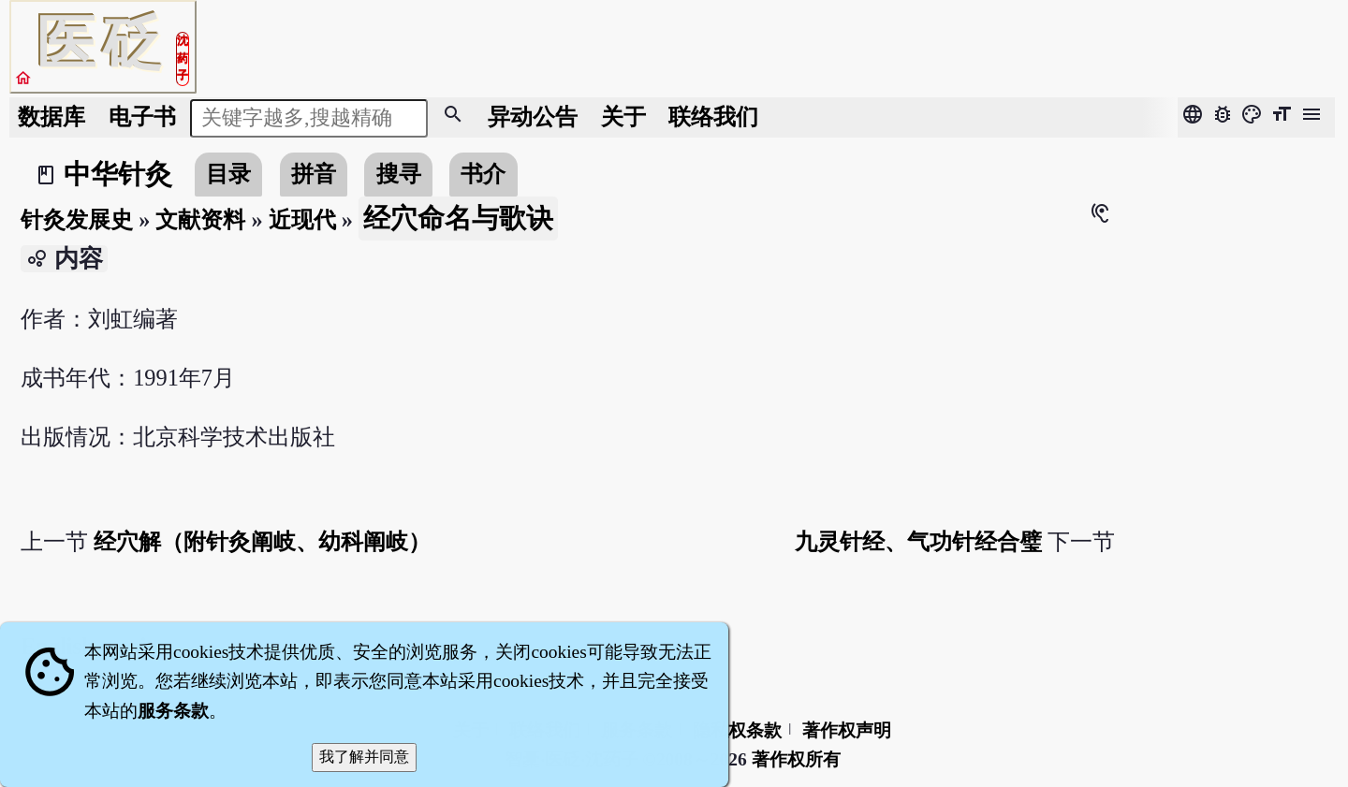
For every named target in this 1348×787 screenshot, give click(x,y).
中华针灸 (118, 174)
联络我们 (713, 116)
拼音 (313, 173)
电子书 (142, 116)
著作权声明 (846, 730)
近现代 (302, 219)
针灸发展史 (77, 219)
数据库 (51, 116)
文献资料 (200, 219)
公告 (533, 116)
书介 (483, 173)
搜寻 (398, 173)
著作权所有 (796, 759)
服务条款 (173, 711)
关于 (623, 116)
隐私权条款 (737, 730)
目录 (228, 173)
